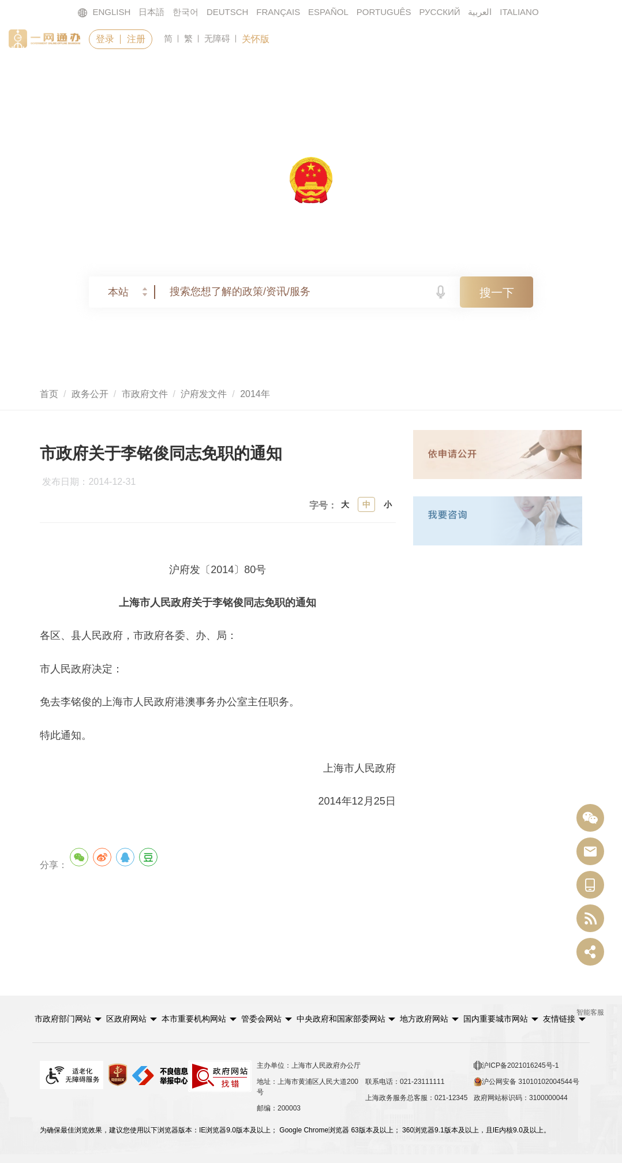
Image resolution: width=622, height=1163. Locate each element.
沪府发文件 (204, 394)
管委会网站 (261, 1018)
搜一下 (496, 292)
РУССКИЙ (439, 12)
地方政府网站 (424, 1018)
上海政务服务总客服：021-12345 (416, 1098)
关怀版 (255, 39)
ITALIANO (519, 12)
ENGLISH (103, 12)
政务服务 (160, 73)
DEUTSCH (228, 12)
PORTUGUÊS (384, 12)
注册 (136, 39)
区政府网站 (126, 1018)
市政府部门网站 (63, 1018)
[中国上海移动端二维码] (590, 885)
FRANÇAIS (278, 12)
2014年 (255, 394)
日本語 (151, 12)
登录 (105, 39)
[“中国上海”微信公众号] (590, 818)
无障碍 (217, 38)
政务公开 (347, 73)
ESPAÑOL (328, 12)
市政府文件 (145, 394)
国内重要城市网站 (495, 1018)
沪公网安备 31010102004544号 (526, 1081)
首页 (76, 73)
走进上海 (533, 73)
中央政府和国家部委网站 (341, 1018)
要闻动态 (253, 73)
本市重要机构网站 (194, 1018)
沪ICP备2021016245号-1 (516, 1065)
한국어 (185, 12)
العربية (480, 12)
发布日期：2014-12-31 (94, 482)
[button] (68, 1018)
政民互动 (440, 73)
